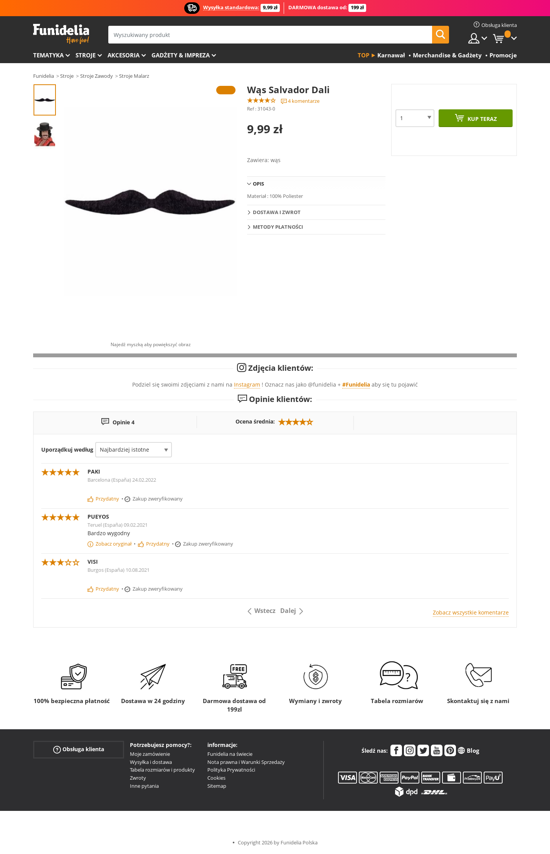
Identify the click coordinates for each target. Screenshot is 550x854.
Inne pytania (144, 785)
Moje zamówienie (150, 753)
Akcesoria (124, 55)
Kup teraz (481, 118)
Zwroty (138, 777)
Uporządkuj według (67, 449)
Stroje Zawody (96, 75)
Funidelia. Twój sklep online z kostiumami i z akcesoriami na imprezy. (61, 34)
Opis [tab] (258, 183)
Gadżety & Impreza (180, 55)
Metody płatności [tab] (278, 226)
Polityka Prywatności (231, 769)
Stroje (86, 55)
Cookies (216, 777)
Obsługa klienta (78, 749)
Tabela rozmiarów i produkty (162, 769)
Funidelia (43, 75)
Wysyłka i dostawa (151, 762)
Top (363, 55)
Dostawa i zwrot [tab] (277, 212)
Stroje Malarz (134, 75)
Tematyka (48, 55)
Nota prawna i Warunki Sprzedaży (246, 762)
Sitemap (216, 785)
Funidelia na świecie (229, 753)
